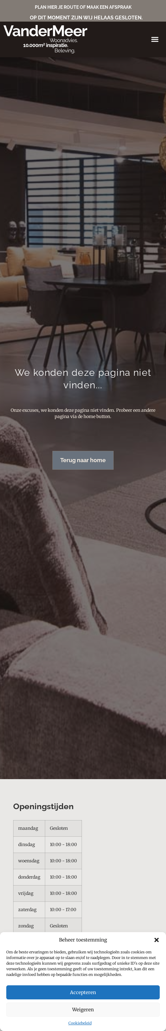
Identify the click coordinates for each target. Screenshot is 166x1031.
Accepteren (83, 992)
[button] (156, 940)
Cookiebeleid (80, 1023)
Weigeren (83, 1010)
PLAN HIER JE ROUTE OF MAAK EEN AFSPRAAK (83, 7)
